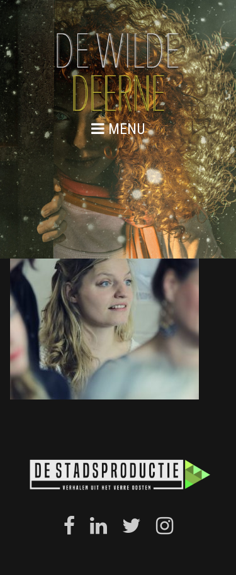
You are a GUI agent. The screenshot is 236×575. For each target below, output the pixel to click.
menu (118, 129)
